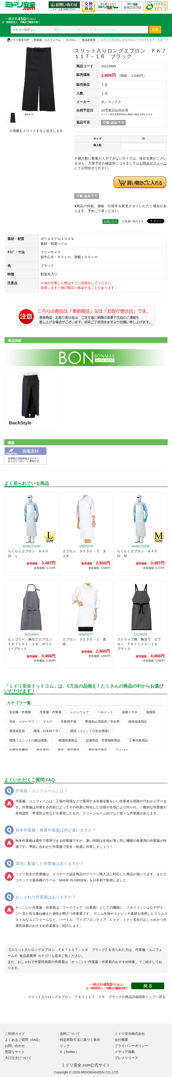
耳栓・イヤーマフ (21, 721)
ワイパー (122, 750)
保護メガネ (130, 712)
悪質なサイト (15, 1052)
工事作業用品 (138, 740)
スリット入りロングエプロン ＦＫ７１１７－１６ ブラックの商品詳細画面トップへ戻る (97, 997)
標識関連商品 (67, 740)
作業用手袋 (68, 721)
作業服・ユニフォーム (47, 40)
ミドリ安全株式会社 (130, 1033)
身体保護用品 (137, 721)
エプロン (71, 40)
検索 (155, 29)
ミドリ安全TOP (18, 40)
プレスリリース (126, 1058)
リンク (65, 1046)
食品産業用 (88, 40)
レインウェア (79, 712)
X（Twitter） (69, 1052)
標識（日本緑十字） (47, 731)
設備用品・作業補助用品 (103, 740)
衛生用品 (43, 750)
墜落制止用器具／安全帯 (102, 721)
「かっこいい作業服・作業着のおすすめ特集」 (103, 962)
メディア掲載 (125, 1052)
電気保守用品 (97, 750)
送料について (70, 1033)
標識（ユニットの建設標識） (29, 740)
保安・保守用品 (69, 750)
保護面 (150, 712)
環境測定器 (17, 731)
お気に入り (110, 221)
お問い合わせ (15, 1046)
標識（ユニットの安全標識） (90, 731)
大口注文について (18, 1058)
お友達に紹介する (133, 221)
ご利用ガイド (15, 1033)
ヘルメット (105, 712)
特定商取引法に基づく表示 (80, 1040)
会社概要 (121, 1040)
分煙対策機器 (18, 750)
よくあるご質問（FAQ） (23, 1040)
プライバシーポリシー (131, 1046)
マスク (47, 721)
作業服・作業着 (51, 712)
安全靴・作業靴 (20, 712)
